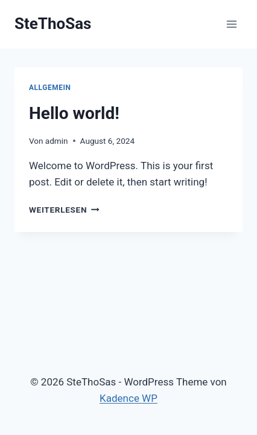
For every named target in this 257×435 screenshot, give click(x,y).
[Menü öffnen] (231, 23)
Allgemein (50, 87)
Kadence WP (128, 398)
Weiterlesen (64, 209)
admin (56, 141)
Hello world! (74, 113)
